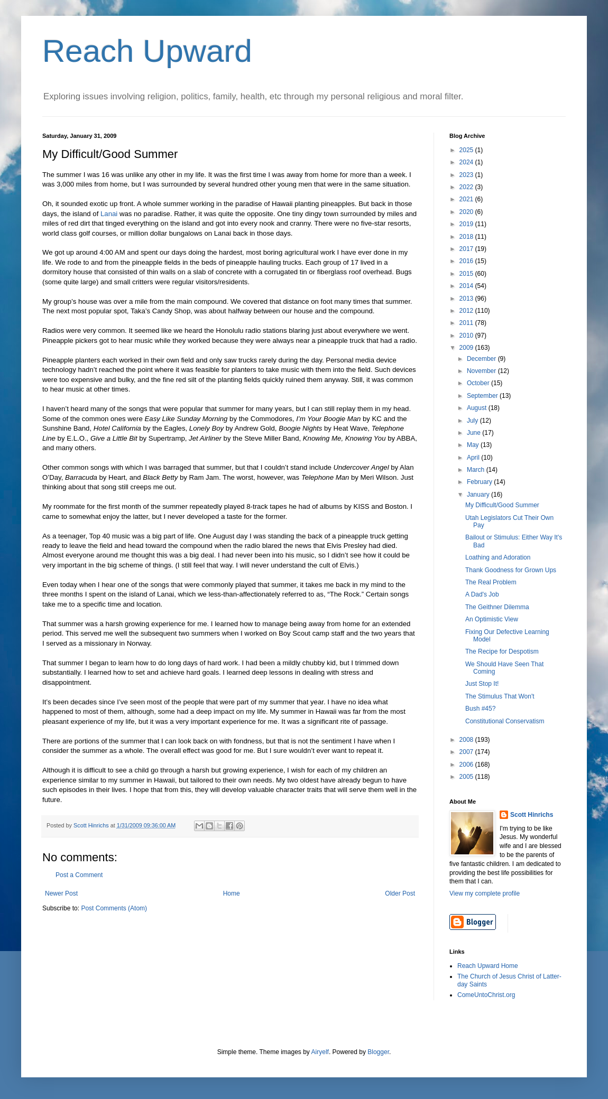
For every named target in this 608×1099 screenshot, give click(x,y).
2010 (467, 335)
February (480, 482)
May (474, 445)
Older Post (400, 893)
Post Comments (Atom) (114, 908)
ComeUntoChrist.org (486, 995)
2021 (467, 199)
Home (231, 893)
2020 (467, 212)
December (482, 358)
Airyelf (320, 1052)
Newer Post (61, 893)
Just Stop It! (482, 683)
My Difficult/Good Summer (502, 505)
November (482, 371)
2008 (467, 739)
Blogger (378, 1052)
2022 (467, 187)
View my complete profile (484, 893)
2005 (467, 776)
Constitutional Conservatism (504, 721)
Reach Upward (147, 51)
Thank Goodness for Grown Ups (510, 570)
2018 (467, 236)
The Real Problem (491, 582)
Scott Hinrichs (531, 814)
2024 (467, 162)
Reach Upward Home (487, 966)
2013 (467, 298)
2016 (467, 261)
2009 (467, 347)
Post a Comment (79, 875)
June (474, 432)
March (476, 469)
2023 (467, 175)
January (479, 494)
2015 (467, 273)
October (479, 383)
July (473, 420)
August (478, 408)
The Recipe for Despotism (502, 651)
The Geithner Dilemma (497, 607)
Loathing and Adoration (497, 557)
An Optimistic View (491, 619)
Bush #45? (480, 708)
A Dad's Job (482, 594)
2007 (467, 752)
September (483, 395)
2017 (467, 249)
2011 (467, 323)
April (474, 457)
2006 (467, 764)
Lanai (108, 214)
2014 (467, 286)
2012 (467, 310)
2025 (467, 150)
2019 (467, 224)
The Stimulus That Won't (500, 696)
